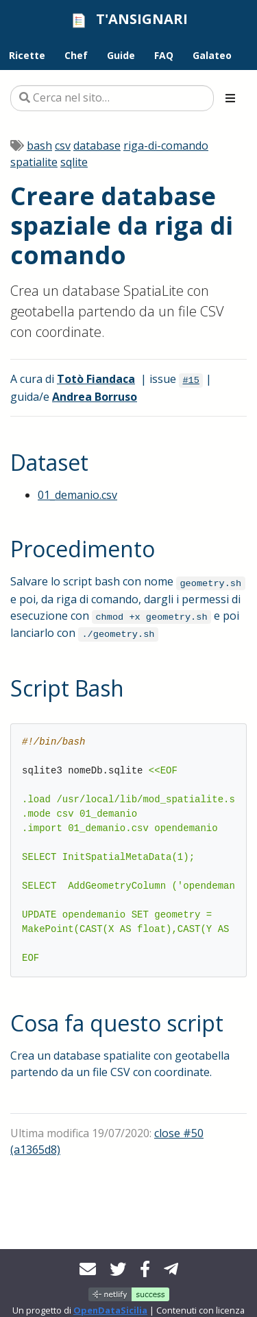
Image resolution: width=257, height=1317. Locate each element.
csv (63, 145)
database (97, 145)
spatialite (34, 162)
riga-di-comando (165, 145)
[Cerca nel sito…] (112, 98)
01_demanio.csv (77, 494)
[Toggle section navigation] (230, 98)
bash (39, 145)
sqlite (74, 162)
